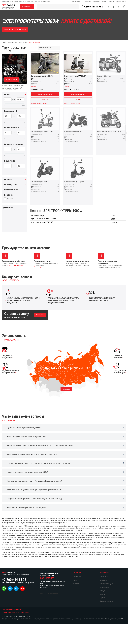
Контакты (111, 1)
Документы (77, 577)
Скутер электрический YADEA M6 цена (43, 219)
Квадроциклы (104, 587)
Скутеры (102, 598)
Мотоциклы (104, 577)
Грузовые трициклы (106, 601)
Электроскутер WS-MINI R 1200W (42, 132)
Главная (4, 42)
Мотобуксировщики (106, 584)
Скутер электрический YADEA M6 (42, 76)
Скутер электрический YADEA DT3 (75, 76)
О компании (88, 1)
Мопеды (102, 591)
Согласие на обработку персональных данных (15, 612)
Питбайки (103, 594)
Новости (104, 1)
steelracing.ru (26, 616)
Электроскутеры (23, 42)
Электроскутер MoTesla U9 (40, 182)
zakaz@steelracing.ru (44, 1)
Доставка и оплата (77, 1)
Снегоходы (103, 580)
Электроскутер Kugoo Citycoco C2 (75, 182)
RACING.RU (9, 5)
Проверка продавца (121, 1)
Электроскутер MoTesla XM (73, 132)
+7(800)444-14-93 (29, 1)
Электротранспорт (12, 42)
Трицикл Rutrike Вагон (104, 76)
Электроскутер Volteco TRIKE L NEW (109, 132)
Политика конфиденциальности (11, 609)
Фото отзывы (96, 1)
